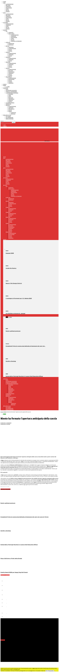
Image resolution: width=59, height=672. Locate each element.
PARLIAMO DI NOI (7, 115)
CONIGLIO (8, 57)
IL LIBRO (8, 86)
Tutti (7, 317)
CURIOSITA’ (8, 6)
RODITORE (10, 97)
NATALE (10, 111)
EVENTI (4, 84)
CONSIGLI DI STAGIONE (16, 41)
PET (6, 31)
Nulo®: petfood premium (13, 331)
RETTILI (7, 46)
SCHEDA (8, 11)
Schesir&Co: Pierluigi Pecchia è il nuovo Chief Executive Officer (24, 376)
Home (2, 412)
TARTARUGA (11, 47)
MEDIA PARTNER (9, 118)
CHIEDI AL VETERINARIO (11, 91)
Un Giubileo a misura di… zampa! (15, 313)
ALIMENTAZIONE (9, 4)
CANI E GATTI (11, 33)
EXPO (7, 89)
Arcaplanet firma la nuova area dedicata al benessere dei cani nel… (25, 346)
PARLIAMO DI (9, 76)
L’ (2, 460)
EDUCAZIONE (9, 7)
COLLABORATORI (9, 117)
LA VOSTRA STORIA (10, 102)
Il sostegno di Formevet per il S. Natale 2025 (19, 298)
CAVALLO (8, 52)
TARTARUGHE (11, 99)
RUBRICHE (5, 88)
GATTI (4, 12)
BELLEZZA (8, 5)
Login (4, 124)
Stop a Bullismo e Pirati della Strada (11, 558)
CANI (4, 3)
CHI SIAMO (8, 116)
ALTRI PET (8, 42)
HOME (4, 1)
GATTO (9, 96)
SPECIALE (13, 113)
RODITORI (8, 62)
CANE (9, 95)
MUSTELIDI (10, 44)
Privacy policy (50, 670)
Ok (46, 670)
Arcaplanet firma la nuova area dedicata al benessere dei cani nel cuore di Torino (24, 517)
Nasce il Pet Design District (14, 283)
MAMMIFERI (11, 43)
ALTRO (7, 9)
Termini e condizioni (8, 664)
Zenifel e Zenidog (11, 361)
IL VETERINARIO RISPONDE (12, 92)
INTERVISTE (8, 104)
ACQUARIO (5, 22)
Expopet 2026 (10, 253)
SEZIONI (5, 30)
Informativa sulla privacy (9, 663)
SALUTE (7, 10)
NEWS (4, 85)
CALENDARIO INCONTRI (11, 90)
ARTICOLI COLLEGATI (5, 489)
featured (7, 343)
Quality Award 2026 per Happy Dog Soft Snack (14, 572)
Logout (4, 126)
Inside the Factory (11, 268)
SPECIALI (8, 105)
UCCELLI (8, 68)
